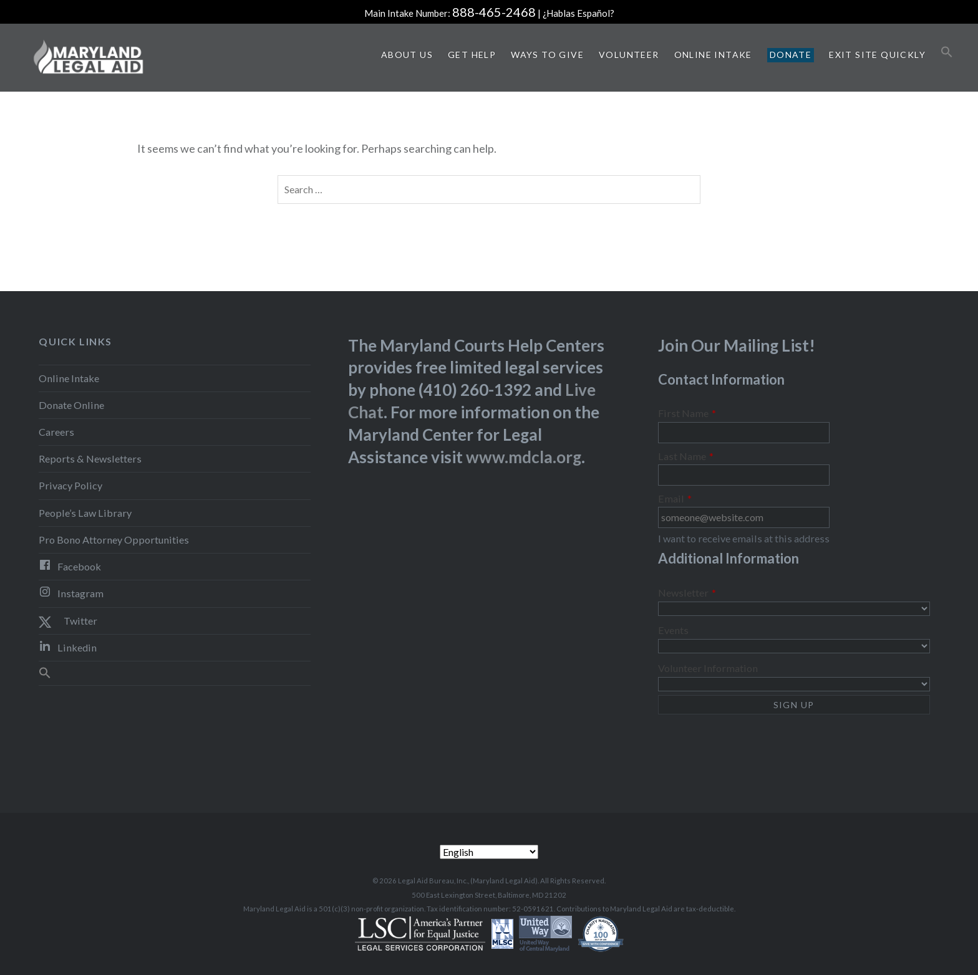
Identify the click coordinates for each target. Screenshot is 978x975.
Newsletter (687, 593)
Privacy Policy (70, 485)
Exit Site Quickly (877, 54)
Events (673, 630)
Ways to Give (547, 54)
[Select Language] (489, 852)
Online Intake (713, 54)
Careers (56, 432)
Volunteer (629, 54)
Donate (790, 54)
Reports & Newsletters (90, 458)
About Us (407, 54)
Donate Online (71, 405)
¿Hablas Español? (578, 13)
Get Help (472, 54)
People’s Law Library (85, 513)
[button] (947, 52)
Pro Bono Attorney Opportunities (114, 539)
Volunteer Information (708, 668)
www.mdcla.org (523, 457)
